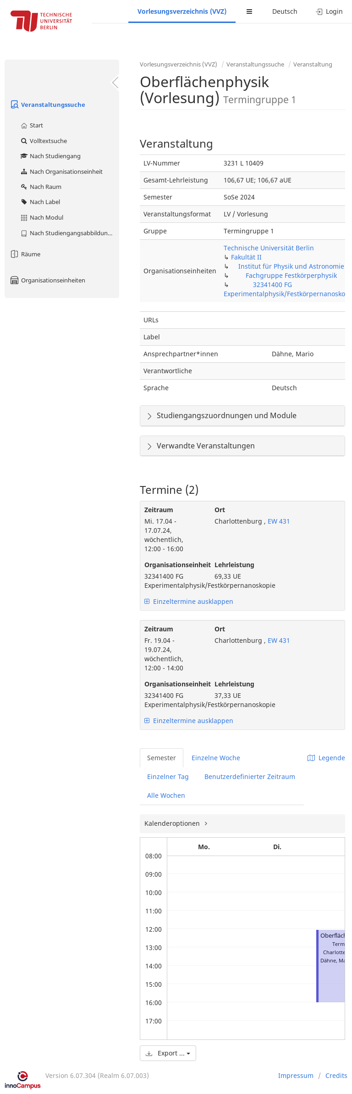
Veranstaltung (312, 64)
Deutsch (284, 11)
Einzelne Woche (216, 757)
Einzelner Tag (168, 776)
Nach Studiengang (50, 156)
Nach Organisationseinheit (61, 171)
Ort (219, 509)
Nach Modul (41, 217)
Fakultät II (246, 257)
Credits (336, 1075)
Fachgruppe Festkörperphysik (291, 275)
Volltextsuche (43, 141)
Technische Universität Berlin (269, 247)
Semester (161, 757)
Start (31, 125)
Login (329, 11)
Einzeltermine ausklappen (188, 601)
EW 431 (278, 521)
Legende (326, 757)
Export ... (168, 1053)
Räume (24, 254)
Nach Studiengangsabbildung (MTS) (69, 233)
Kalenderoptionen (173, 823)
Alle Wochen (166, 795)
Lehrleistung (234, 564)
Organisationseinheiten (47, 280)
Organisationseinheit (172, 564)
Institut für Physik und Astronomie (291, 266)
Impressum (296, 1075)
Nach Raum (40, 186)
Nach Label (40, 202)
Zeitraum (158, 509)
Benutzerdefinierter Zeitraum (249, 776)
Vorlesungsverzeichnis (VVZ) (182, 11)
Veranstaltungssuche (47, 104)
